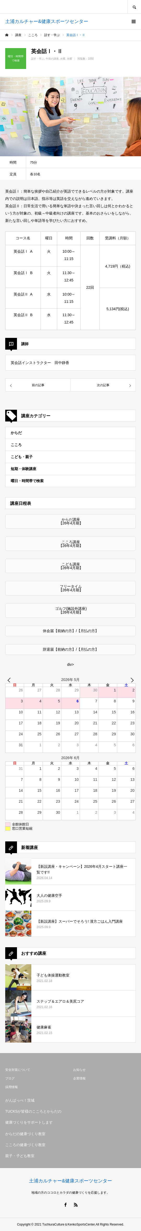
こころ (16, 445)
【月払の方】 (88, 631)
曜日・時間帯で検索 (27, 481)
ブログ (10, 1078)
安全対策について (17, 1070)
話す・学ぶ (37, 58)
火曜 (62, 58)
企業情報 (79, 1078)
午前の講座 (52, 58)
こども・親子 (22, 457)
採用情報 (11, 1087)
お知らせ (79, 1070)
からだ (16, 433)
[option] (70, 116)
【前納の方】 (65, 631)
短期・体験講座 (23, 469)
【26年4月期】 (71, 523)
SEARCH (134, 6)
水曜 (69, 58)
